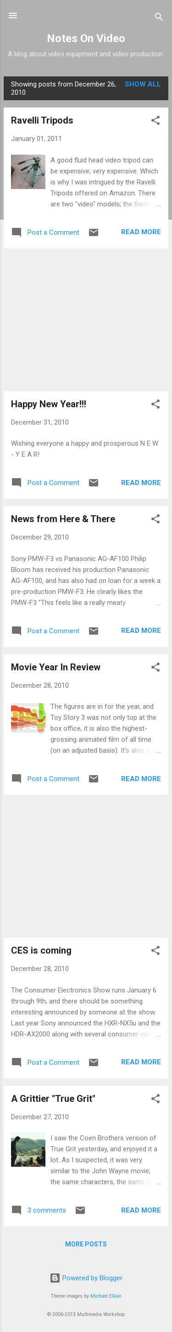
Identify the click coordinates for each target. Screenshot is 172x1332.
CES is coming (41, 950)
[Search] (159, 18)
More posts (86, 1244)
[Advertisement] (86, 320)
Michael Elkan (106, 1296)
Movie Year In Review (55, 667)
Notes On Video (86, 38)
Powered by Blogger (86, 1278)
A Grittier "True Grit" (53, 1098)
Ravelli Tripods (42, 120)
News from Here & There (63, 518)
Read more (141, 232)
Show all (143, 84)
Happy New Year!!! (48, 404)
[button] (155, 122)
